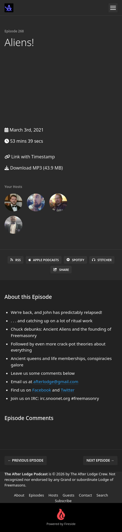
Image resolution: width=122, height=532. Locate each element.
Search (102, 495)
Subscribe (63, 500)
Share (61, 270)
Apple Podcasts (44, 260)
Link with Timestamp (29, 157)
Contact (85, 495)
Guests (68, 495)
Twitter (67, 390)
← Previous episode (25, 460)
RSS (15, 260)
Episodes (36, 495)
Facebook (41, 390)
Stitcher (102, 260)
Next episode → (100, 460)
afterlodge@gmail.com (55, 381)
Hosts (53, 495)
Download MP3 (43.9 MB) (33, 168)
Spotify (75, 260)
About (19, 495)
